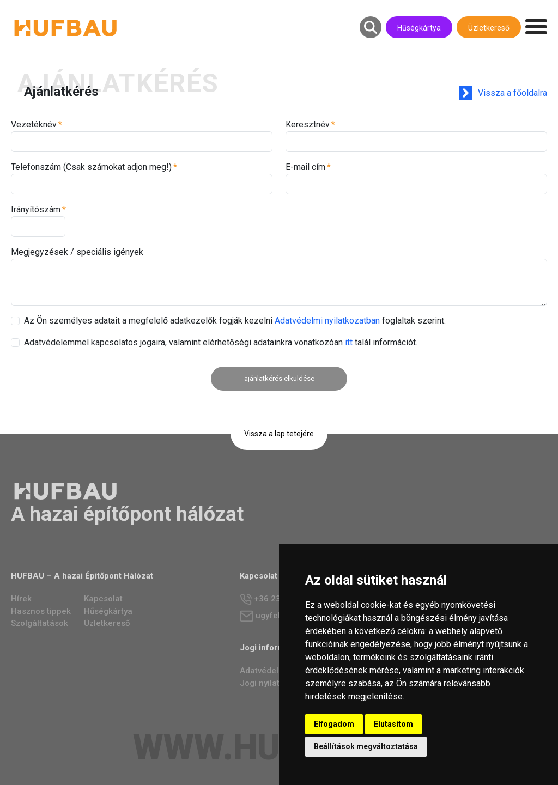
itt (349, 342)
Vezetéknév (34, 124)
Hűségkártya (419, 27)
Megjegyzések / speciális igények (77, 252)
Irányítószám (35, 209)
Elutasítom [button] (393, 724)
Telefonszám (91, 167)
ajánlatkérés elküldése (279, 378)
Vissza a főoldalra (512, 93)
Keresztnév (308, 124)
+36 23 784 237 (277, 599)
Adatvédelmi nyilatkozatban (327, 320)
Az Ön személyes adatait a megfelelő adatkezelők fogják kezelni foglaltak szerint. (235, 320)
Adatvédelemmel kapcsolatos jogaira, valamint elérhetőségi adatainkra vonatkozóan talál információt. (220, 342)
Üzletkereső (489, 27)
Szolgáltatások (39, 623)
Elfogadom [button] (334, 724)
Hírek (21, 599)
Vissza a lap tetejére (279, 433)
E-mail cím (305, 167)
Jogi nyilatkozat (270, 683)
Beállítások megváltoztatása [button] (366, 746)
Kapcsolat (103, 599)
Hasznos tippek (41, 611)
